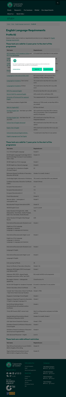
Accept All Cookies (48, 69)
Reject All (37, 69)
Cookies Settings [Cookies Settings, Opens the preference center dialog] (16, 69)
